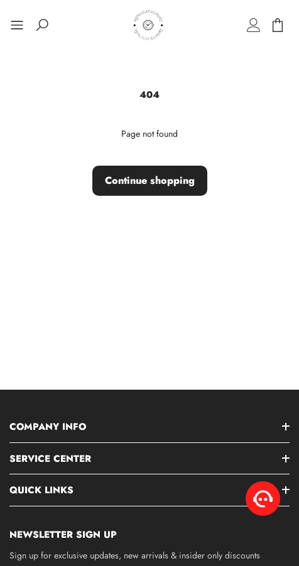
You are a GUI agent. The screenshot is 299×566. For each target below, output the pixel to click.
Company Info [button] (47, 427)
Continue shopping (150, 180)
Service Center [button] (50, 459)
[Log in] (254, 25)
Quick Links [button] (41, 490)
